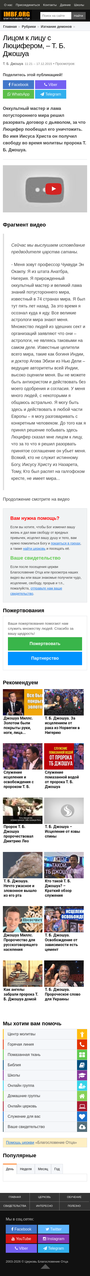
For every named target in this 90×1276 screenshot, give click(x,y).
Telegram (50, 94)
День (10, 1169)
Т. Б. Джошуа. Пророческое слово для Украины (62, 994)
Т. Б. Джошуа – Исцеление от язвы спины (62, 831)
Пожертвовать (45, 643)
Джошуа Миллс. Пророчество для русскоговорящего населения (20, 942)
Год (57, 1169)
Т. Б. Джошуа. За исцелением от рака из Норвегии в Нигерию (62, 725)
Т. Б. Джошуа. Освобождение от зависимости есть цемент (61, 942)
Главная (10, 26)
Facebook (18, 85)
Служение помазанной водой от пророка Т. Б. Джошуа (62, 779)
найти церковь (34, 548)
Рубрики (29, 26)
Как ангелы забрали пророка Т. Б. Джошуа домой (21, 994)
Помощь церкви (20, 1142)
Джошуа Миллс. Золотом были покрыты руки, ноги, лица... (18, 725)
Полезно (74, 1205)
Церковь (44, 1197)
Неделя (26, 1169)
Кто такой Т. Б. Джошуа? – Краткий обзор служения (58, 888)
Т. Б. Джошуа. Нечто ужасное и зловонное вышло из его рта (20, 888)
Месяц (43, 1169)
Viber (50, 85)
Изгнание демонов (56, 26)
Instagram (54, 1239)
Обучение (74, 1197)
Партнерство (45, 658)
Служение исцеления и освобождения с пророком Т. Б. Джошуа (19, 782)
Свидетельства (14, 1205)
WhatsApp (18, 94)
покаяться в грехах (65, 543)
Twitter (53, 1229)
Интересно (44, 1205)
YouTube (21, 1239)
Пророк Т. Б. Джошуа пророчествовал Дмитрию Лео (18, 833)
